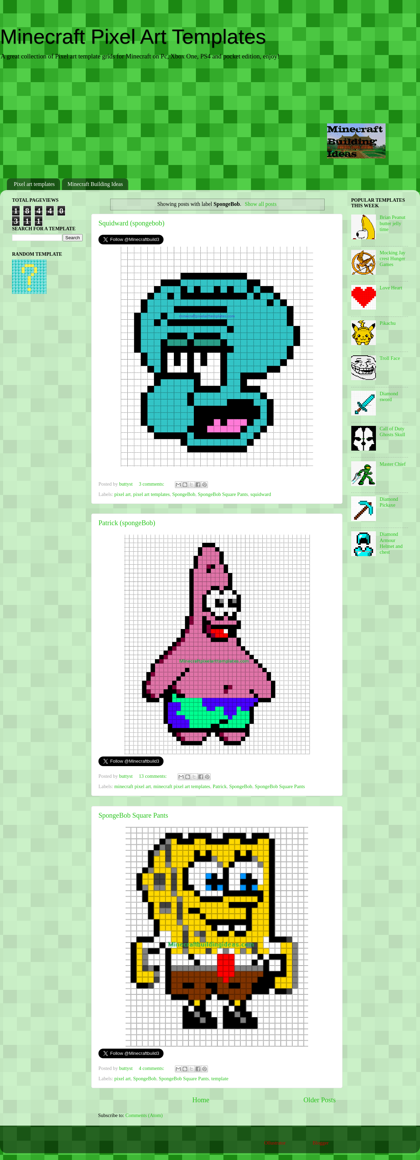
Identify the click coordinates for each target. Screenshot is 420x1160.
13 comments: (153, 776)
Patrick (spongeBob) (126, 523)
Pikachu (388, 323)
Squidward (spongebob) (131, 223)
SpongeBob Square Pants (223, 494)
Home (200, 1100)
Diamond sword (389, 396)
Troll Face (390, 358)
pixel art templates (151, 494)
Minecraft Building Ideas (95, 184)
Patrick (220, 786)
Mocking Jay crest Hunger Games (393, 258)
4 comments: (152, 1068)
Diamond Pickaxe (389, 502)
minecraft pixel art (132, 786)
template (220, 1078)
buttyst (126, 484)
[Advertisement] (210, 120)
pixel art (122, 494)
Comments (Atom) (143, 1115)
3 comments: (152, 484)
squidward (260, 494)
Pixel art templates (34, 184)
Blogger (320, 1143)
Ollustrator (274, 1143)
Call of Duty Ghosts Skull (392, 431)
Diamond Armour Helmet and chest (391, 543)
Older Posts (319, 1100)
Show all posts (260, 204)
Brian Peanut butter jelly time (393, 223)
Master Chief (393, 464)
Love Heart (391, 287)
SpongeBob (183, 494)
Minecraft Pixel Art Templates (133, 36)
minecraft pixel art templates (181, 786)
